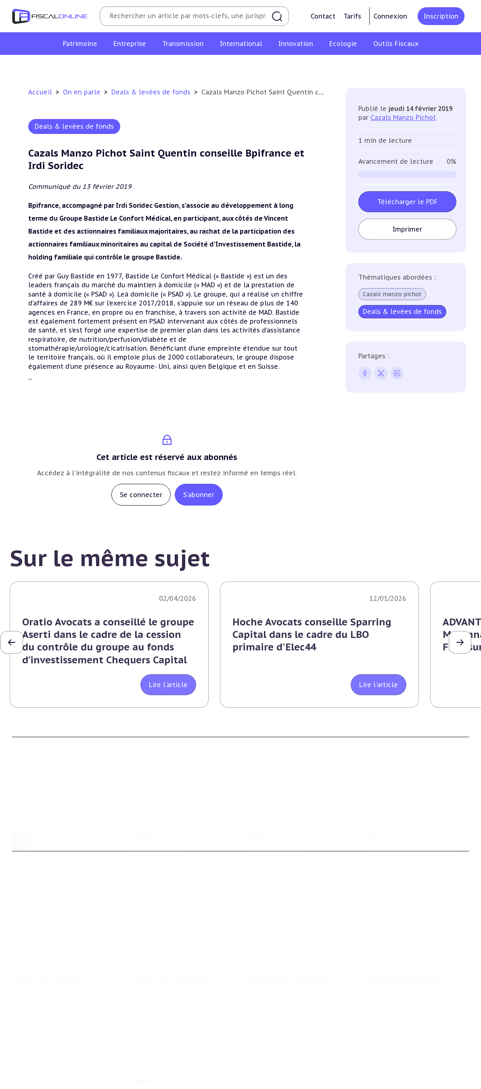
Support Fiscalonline (159, 834)
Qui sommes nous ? (157, 822)
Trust (372, 1000)
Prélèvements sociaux (43, 1013)
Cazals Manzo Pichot (403, 117)
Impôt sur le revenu (40, 951)
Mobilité (376, 1013)
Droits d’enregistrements (165, 1000)
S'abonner (198, 495)
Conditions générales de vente (406, 834)
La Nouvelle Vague (66, 879)
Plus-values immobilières (48, 964)
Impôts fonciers (34, 1000)
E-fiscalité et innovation (50, 1045)
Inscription (441, 16)
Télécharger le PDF (407, 202)
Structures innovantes (43, 1074)
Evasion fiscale (384, 988)
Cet (134, 988)
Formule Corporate (274, 847)
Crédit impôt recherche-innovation (61, 1062)
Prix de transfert (387, 1025)
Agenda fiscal (265, 1074)
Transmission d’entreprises (289, 935)
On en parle (82, 92)
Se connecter (141, 495)
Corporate (144, 1037)
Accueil (40, 92)
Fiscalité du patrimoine (48, 935)
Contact (323, 16)
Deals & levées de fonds (151, 92)
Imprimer (407, 229)
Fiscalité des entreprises (168, 935)
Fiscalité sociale (152, 1025)
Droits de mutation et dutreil (288, 976)
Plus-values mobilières (279, 964)
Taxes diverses (149, 1013)
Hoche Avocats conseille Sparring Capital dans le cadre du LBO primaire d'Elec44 (311, 634)
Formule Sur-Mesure (276, 859)
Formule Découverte (276, 822)
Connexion (390, 16)
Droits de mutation (39, 988)
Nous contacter (151, 859)
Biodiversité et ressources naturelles (181, 1074)
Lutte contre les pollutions (168, 1062)
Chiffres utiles (267, 1062)
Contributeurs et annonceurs (171, 847)
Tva (134, 976)
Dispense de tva (269, 988)
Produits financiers (38, 1025)
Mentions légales (388, 847)
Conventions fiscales (393, 951)
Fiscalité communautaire (399, 976)
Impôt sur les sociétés (161, 951)
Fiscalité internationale (401, 935)
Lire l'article (168, 685)
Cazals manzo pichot (392, 294)
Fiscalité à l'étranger (392, 964)
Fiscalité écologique (161, 1045)
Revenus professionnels (163, 964)
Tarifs (352, 16)
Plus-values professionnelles (288, 951)
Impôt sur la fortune (42, 976)
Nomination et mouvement (403, 1062)
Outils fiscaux (268, 1045)
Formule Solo (266, 834)
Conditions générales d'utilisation (411, 822)
